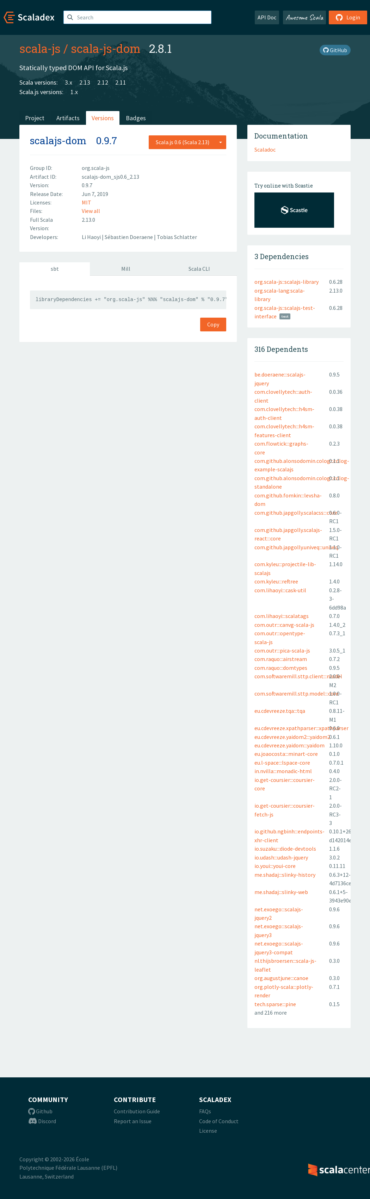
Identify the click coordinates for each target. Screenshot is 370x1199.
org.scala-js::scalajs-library (286, 281)
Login (348, 17)
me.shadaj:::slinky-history (284, 874)
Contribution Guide (137, 1111)
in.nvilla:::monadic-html (283, 771)
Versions (103, 118)
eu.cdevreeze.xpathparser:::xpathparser (301, 728)
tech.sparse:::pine (275, 1004)
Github (40, 1111)
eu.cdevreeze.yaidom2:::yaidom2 (292, 736)
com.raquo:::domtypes (280, 667)
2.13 (84, 82)
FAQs (205, 1111)
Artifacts (68, 118)
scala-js (40, 48)
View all (91, 210)
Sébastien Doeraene (129, 236)
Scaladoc (265, 149)
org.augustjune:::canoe (281, 977)
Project (34, 118)
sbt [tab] (55, 268)
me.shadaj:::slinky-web (281, 891)
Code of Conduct (219, 1121)
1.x (74, 92)
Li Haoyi (92, 236)
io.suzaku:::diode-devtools (285, 848)
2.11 (120, 82)
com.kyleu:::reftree (276, 581)
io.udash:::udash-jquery (281, 857)
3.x (68, 82)
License (208, 1130)
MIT (86, 202)
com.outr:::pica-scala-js (282, 650)
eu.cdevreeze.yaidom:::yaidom (289, 745)
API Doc (267, 17)
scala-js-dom (106, 48)
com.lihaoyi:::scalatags (281, 615)
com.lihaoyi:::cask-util (280, 590)
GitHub (335, 50)
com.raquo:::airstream (280, 658)
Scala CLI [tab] (199, 268)
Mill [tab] (125, 268)
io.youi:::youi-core (275, 865)
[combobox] (187, 142)
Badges (136, 118)
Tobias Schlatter (177, 236)
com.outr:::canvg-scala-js (284, 624)
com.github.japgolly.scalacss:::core (295, 512)
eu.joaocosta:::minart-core (286, 753)
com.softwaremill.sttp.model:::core (296, 693)
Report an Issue (133, 1121)
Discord (42, 1121)
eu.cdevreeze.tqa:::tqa (279, 710)
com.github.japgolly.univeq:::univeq (296, 547)
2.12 (102, 82)
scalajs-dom (58, 140)
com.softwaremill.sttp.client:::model (298, 676)
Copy (213, 324)
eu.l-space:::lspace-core (282, 762)
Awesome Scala (304, 17)
